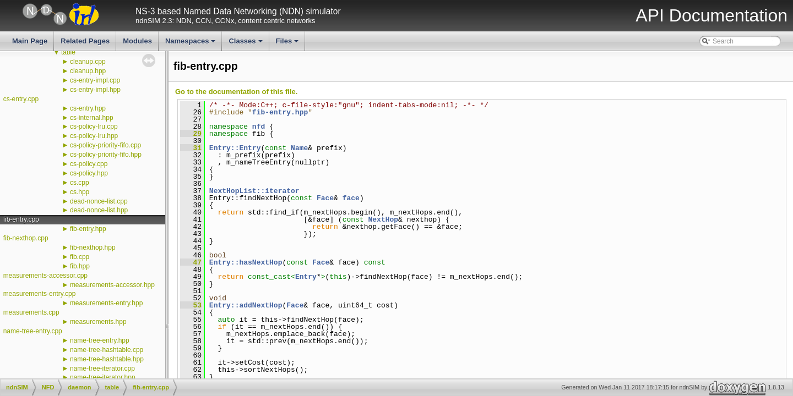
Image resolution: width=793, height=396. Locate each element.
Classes (246, 44)
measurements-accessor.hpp (112, 285)
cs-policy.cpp (88, 164)
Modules (137, 41)
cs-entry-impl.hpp (95, 90)
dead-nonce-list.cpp (99, 201)
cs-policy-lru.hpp (94, 136)
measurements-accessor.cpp (45, 275)
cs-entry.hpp (88, 108)
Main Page (29, 41)
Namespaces (191, 44)
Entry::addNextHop (246, 305)
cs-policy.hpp (89, 173)
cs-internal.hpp (91, 118)
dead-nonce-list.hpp (99, 210)
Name (299, 148)
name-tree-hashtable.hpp (107, 359)
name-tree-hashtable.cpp (106, 350)
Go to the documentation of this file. (236, 91)
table (68, 52)
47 (191, 262)
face (351, 198)
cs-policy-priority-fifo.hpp (106, 154)
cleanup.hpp (88, 71)
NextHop (383, 219)
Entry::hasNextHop (246, 262)
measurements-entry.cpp (39, 294)
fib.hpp (80, 266)
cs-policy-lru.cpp (94, 126)
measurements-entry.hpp (106, 303)
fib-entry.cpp (21, 219)
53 (191, 305)
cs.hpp (79, 192)
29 (191, 134)
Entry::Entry (235, 148)
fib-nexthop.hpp (93, 247)
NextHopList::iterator (254, 191)
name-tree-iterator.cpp (102, 368)
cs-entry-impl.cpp (95, 80)
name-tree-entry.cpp (32, 331)
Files (288, 44)
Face (325, 198)
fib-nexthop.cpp (25, 238)
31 (191, 148)
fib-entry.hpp (88, 229)
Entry (306, 277)
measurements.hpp (98, 322)
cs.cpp (79, 182)
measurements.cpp (31, 312)
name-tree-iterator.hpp (102, 377)
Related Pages (85, 41)
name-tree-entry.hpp (99, 340)
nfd (258, 126)
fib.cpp (79, 257)
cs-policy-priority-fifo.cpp (105, 145)
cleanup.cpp (88, 61)
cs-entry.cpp (21, 99)
